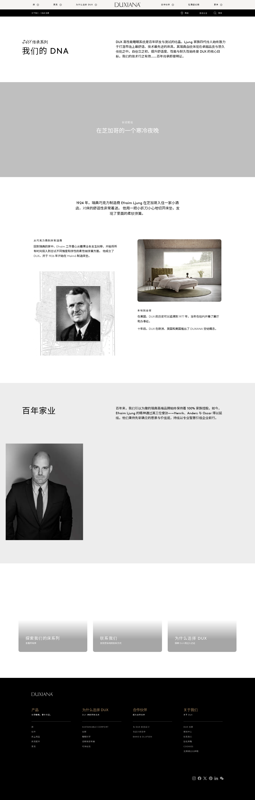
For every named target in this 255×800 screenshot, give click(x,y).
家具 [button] (55, 4)
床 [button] (34, 4)
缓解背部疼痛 (88, 741)
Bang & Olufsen (142, 736)
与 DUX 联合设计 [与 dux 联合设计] (141, 727)
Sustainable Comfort (95, 727)
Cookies (188, 746)
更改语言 (203, 13)
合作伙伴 (140, 710)
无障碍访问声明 (191, 751)
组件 (33, 731)
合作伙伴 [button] (165, 4)
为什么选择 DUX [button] (84, 4)
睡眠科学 (86, 736)
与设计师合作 (139, 731)
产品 (35, 710)
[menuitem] (41, 4)
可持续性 (86, 746)
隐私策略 (188, 741)
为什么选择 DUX (95, 710)
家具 (33, 746)
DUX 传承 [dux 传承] (188, 727)
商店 (187, 13)
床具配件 (35, 741)
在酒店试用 (193, 4)
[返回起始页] (127, 4)
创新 (84, 731)
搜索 (220, 13)
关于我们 (35, 13)
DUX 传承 (45, 13)
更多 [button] (216, 4)
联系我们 (188, 736)
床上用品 (35, 736)
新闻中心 (188, 731)
